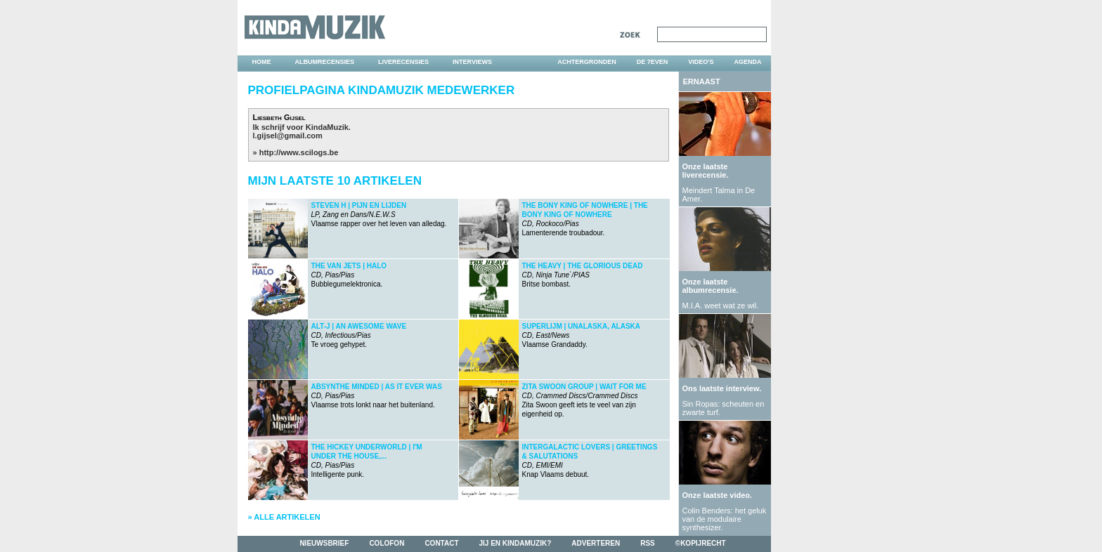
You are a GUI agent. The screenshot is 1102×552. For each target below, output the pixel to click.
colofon (386, 543)
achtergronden (586, 61)
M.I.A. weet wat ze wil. (720, 305)
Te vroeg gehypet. (359, 335)
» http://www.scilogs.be (296, 152)
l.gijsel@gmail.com (288, 135)
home (261, 61)
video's (700, 61)
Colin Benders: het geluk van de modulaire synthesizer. (724, 519)
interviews (472, 61)
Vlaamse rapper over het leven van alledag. (379, 215)
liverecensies (403, 61)
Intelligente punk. (366, 460)
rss (647, 543)
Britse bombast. (582, 275)
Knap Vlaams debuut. (590, 460)
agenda (747, 61)
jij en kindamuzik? (515, 543)
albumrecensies (325, 61)
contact (441, 543)
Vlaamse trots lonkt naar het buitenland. (376, 396)
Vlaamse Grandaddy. (581, 335)
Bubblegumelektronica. (349, 275)
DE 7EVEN (652, 61)
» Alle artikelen (284, 517)
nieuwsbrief (324, 543)
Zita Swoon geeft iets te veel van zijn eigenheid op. (584, 400)
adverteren (595, 543)
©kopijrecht (700, 543)
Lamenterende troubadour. (585, 219)
